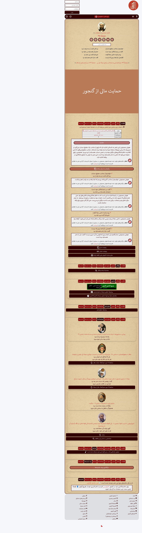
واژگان (87, 124)
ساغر (85, 501)
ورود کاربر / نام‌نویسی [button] (71, 16)
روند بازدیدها (57, 124)
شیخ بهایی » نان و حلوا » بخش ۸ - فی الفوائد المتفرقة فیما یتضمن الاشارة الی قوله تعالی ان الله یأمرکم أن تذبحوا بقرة (71, 424)
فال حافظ (103, 504)
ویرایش (65, 164)
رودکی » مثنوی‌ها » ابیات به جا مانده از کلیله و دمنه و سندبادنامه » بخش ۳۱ (71, 334)
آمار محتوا (53, 506)
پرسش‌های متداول (51, 498)
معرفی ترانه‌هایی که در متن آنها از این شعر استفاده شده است (71, 452)
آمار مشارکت (52, 509)
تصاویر (82, 124)
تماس (54, 516)
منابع (54, 514)
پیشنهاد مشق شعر (71, 310)
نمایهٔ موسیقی (101, 506)
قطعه (67, 133)
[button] (106, 16)
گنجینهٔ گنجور (82, 506)
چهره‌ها (54, 501)
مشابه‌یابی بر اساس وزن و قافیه (71, 439)
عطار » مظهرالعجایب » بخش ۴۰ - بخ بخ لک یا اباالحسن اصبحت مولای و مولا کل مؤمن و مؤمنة (71, 354)
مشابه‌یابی (102, 511)
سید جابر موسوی (67, 135)
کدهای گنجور (83, 496)
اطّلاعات (92, 124)
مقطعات (67, 33)
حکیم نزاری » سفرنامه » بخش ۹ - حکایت (71, 403)
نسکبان (84, 519)
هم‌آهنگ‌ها (69, 124)
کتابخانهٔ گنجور (82, 504)
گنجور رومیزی (82, 498)
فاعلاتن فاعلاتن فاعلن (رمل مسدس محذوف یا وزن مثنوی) (69, 131)
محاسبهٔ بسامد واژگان (71, 270)
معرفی (54, 496)
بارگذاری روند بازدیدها (71, 467)
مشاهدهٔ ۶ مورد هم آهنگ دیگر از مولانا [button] (71, 387)
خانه (104, 496)
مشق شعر (76, 124)
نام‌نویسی (75, 487)
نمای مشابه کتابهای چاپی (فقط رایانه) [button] (71, 255)
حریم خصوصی (52, 519)
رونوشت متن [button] (71, 247)
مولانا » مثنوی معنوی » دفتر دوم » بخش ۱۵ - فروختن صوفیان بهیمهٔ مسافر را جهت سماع (71, 379)
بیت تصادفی (102, 498)
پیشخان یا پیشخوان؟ (81, 516)
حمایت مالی (53, 504)
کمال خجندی (75, 33)
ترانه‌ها (63, 124)
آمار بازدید (53, 511)
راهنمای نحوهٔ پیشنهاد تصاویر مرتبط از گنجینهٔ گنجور (71, 296)
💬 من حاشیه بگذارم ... (62, 483)
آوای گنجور (83, 511)
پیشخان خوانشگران (81, 514)
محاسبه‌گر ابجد (82, 509)
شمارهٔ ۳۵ (71, 36)
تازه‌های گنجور (101, 514)
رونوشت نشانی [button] (71, 251)
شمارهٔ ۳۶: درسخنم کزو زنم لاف (55, 63)
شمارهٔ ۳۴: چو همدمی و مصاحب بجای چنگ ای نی (81, 63)
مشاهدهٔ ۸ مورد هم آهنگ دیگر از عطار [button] (71, 363)
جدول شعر (102, 501)
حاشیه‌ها (50, 124)
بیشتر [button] (71, 435)
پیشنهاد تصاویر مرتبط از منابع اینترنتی (71, 292)
